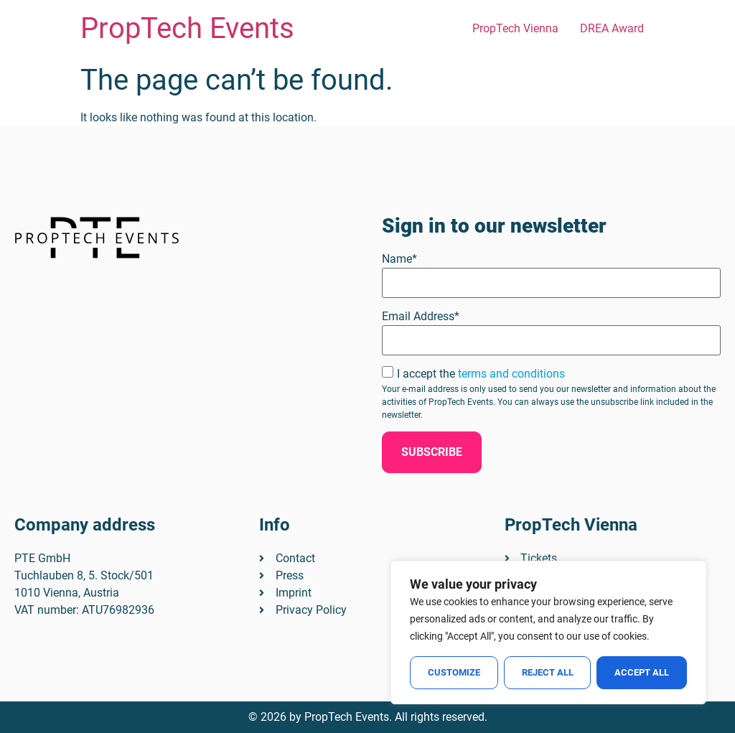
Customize (454, 672)
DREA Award (612, 28)
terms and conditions (511, 373)
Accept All (641, 672)
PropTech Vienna (515, 28)
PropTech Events (187, 28)
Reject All (548, 672)
